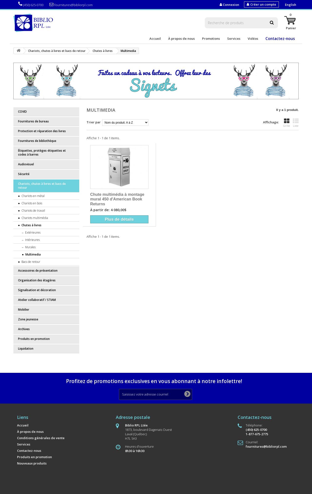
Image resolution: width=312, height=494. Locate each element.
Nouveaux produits (32, 463)
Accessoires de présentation (38, 270)
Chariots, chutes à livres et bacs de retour (42, 186)
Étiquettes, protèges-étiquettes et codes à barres (42, 152)
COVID (22, 111)
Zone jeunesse (28, 319)
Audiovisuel (26, 164)
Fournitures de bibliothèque (37, 141)
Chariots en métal (33, 196)
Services (233, 38)
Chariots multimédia (34, 218)
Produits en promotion (34, 339)
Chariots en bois (31, 203)
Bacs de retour (30, 262)
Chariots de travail (33, 210)
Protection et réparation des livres (42, 131)
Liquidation (25, 348)
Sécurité (23, 174)
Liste (296, 123)
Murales (30, 247)
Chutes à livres (31, 225)
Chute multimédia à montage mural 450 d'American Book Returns (117, 199)
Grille (286, 123)
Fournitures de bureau (33, 121)
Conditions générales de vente (41, 438)
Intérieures (32, 240)
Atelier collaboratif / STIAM (37, 300)
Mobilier (23, 309)
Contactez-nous (280, 38)
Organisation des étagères (37, 280)
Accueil (155, 38)
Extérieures (32, 232)
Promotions (211, 38)
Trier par (94, 122)
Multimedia (33, 254)
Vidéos (253, 38)
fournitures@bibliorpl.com (71, 4)
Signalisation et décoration (37, 290)
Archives (24, 329)
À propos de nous (181, 38)
